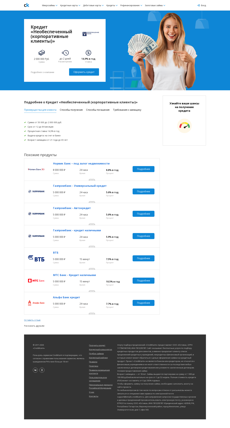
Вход (202, 5)
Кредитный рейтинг (98, 366)
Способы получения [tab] (71, 109)
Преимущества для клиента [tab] (40, 109)
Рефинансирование (131, 5)
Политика (93, 374)
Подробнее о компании (42, 72)
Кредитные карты (70, 5)
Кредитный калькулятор (100, 358)
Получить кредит (97, 354)
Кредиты (112, 5)
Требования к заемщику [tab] (127, 109)
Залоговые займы (155, 5)
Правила (93, 370)
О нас (91, 400)
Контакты (93, 405)
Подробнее (143, 169)
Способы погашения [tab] (97, 109)
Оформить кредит (84, 72)
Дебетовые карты (93, 5)
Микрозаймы (50, 5)
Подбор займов (96, 362)
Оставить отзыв (32, 328)
